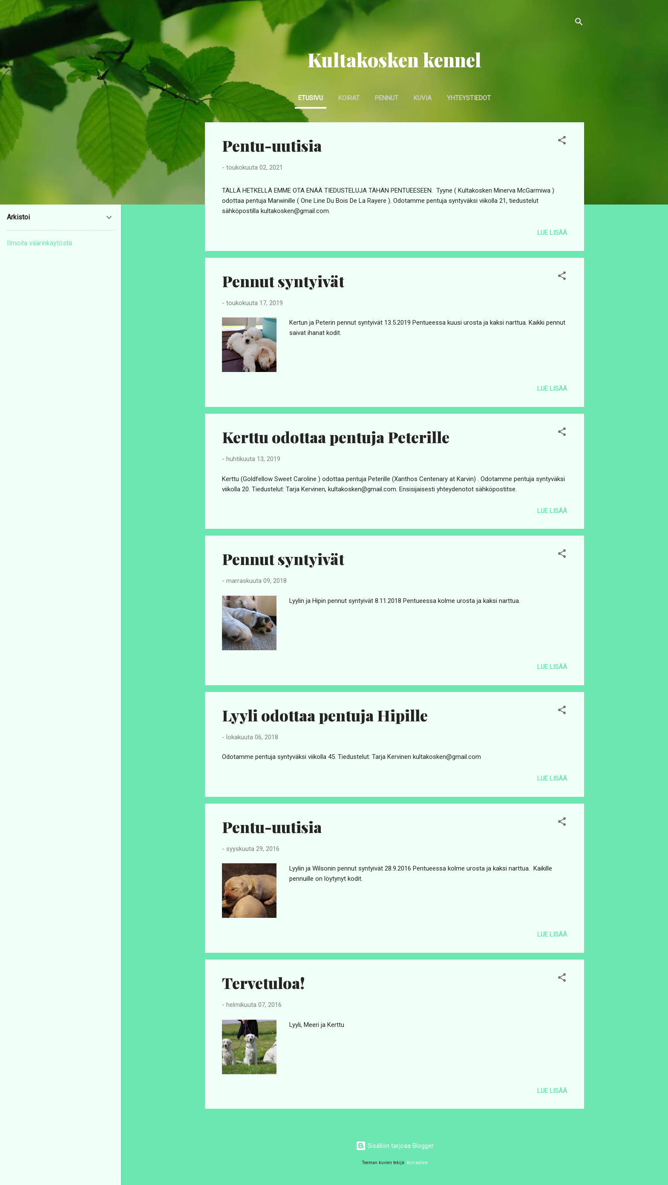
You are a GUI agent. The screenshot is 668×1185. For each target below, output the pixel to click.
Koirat (349, 98)
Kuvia (423, 98)
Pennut (386, 98)
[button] (562, 141)
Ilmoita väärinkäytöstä (39, 243)
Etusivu (310, 98)
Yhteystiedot (469, 98)
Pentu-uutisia (272, 145)
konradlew (417, 1162)
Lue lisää (552, 232)
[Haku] (579, 23)
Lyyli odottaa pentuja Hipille (325, 715)
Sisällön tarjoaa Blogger (395, 1146)
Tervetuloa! (263, 982)
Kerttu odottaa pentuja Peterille (335, 437)
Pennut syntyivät (283, 281)
